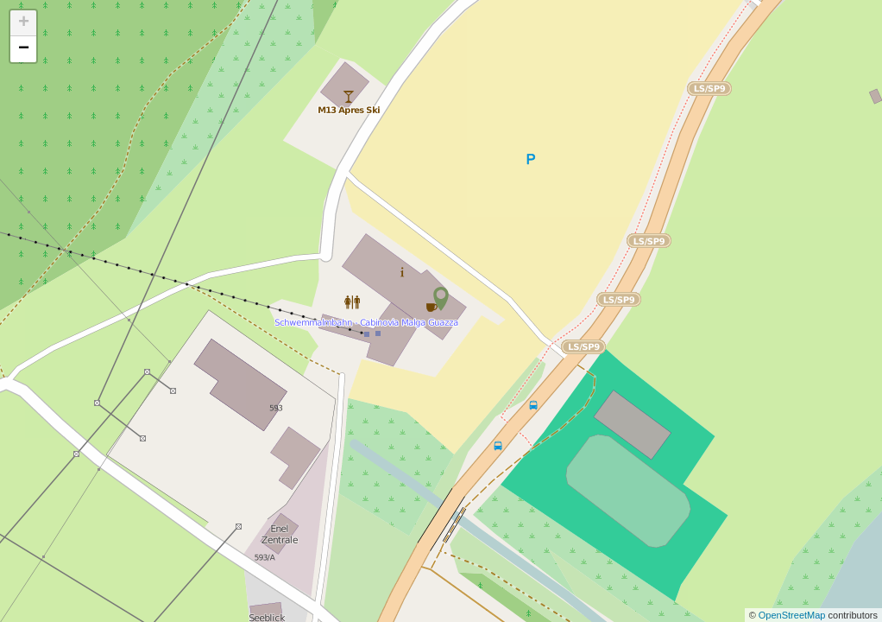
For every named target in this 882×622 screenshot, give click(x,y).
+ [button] (23, 23)
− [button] (23, 49)
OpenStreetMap (793, 615)
